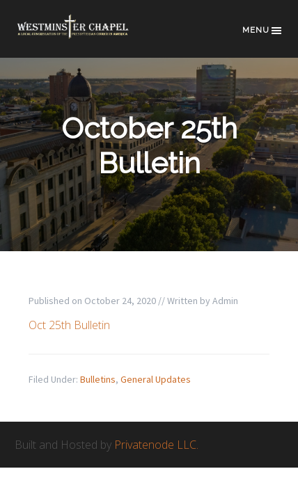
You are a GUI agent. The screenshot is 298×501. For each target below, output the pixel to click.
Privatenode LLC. (156, 444)
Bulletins (98, 379)
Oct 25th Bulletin (69, 325)
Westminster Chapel (84, 36)
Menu (262, 31)
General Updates (155, 379)
